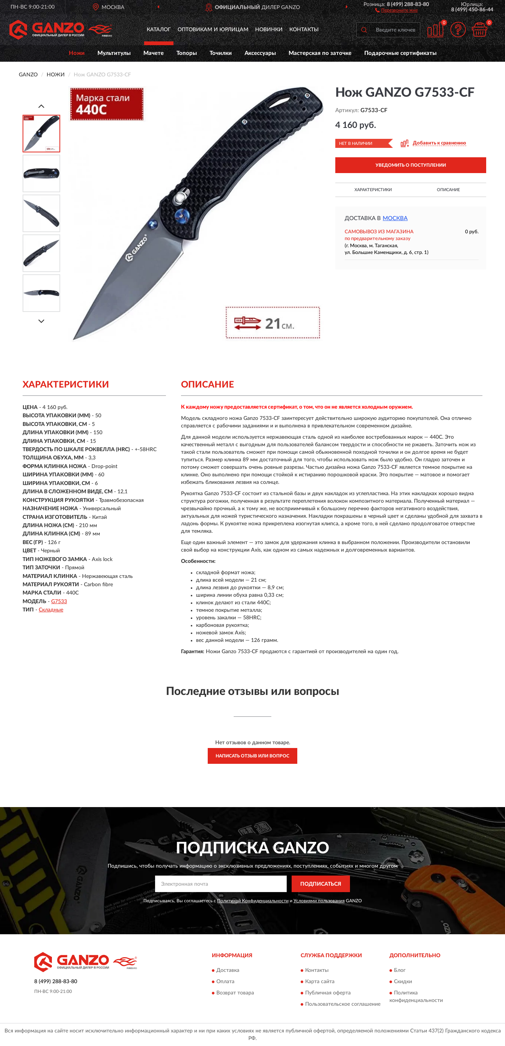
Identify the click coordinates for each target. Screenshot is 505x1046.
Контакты (304, 29)
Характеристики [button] (373, 190)
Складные (51, 610)
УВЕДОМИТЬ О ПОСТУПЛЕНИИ (411, 165)
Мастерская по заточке (320, 53)
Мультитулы (114, 53)
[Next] (41, 321)
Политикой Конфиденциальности (253, 901)
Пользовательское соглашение (342, 1004)
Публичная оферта (328, 993)
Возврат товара (235, 993)
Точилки (221, 53)
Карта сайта (320, 981)
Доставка (227, 970)
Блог (400, 970)
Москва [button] (395, 218)
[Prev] (41, 106)
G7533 (59, 601)
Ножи (77, 53)
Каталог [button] (159, 29)
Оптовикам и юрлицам (213, 29)
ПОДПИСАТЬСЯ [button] (320, 884)
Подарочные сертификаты (400, 53)
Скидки (403, 981)
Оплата (225, 981)
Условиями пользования (319, 901)
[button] (396, 10)
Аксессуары (260, 53)
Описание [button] (448, 190)
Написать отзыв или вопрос (252, 756)
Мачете (153, 53)
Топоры (186, 53)
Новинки (269, 29)
